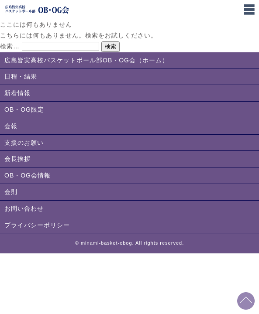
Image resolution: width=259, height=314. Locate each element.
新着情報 (17, 92)
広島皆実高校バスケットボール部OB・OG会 (36, 9)
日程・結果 (20, 76)
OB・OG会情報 (27, 175)
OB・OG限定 (24, 109)
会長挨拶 (17, 158)
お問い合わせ (24, 208)
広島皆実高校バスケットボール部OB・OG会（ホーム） (86, 60)
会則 (10, 191)
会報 (10, 126)
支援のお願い (24, 142)
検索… (10, 46)
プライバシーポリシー (37, 225)
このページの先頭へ (246, 301)
